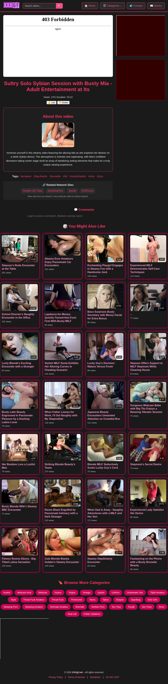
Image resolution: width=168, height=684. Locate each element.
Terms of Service (76, 677)
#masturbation (78, 176)
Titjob (13, 599)
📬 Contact (136, 5)
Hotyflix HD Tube (32, 190)
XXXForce (87, 190)
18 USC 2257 (112, 677)
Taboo (106, 599)
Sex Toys (116, 607)
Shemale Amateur (59, 607)
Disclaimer (95, 677)
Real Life (72, 614)
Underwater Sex (135, 592)
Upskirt (101, 592)
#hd (65, 176)
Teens (92, 599)
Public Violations (92, 614)
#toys (100, 176)
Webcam (42, 592)
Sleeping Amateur (34, 607)
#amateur (26, 176)
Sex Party (147, 607)
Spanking (135, 599)
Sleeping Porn (11, 607)
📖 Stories (156, 5)
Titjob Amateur (157, 592)
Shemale (79, 607)
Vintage (86, 592)
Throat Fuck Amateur (33, 599)
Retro (161, 607)
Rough (131, 607)
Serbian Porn (98, 607)
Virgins (72, 592)
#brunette (55, 176)
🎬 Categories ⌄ (112, 5)
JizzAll (72, 190)
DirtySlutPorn (55, 190)
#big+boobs (41, 176)
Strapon (120, 599)
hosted (6, 592)
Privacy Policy (56, 677)
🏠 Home (89, 5)
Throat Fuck (58, 599)
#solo (91, 176)
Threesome (76, 599)
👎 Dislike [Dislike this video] (63, 102)
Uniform (116, 592)
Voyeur (58, 592)
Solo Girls (152, 599)
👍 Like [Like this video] (51, 102)
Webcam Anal (24, 592)
